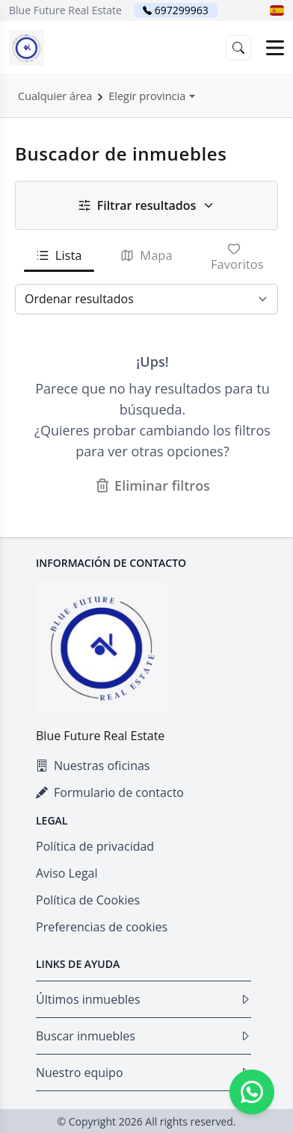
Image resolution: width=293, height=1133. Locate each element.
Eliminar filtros (152, 485)
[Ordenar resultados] (146, 299)
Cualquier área (55, 96)
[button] (277, 10)
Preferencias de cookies (101, 927)
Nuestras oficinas (92, 765)
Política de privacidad (95, 846)
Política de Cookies (88, 900)
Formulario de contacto (110, 792)
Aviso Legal (67, 873)
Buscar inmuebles (143, 1036)
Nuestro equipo (143, 1072)
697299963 (182, 10)
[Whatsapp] (251, 1092)
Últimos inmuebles (143, 999)
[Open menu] (275, 48)
